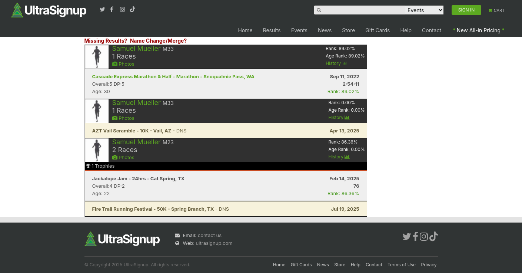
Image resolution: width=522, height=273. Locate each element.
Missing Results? (105, 40)
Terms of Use (402, 264)
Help (406, 30)
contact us (210, 235)
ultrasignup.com (214, 243)
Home (245, 30)
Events (299, 30)
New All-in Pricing (479, 30)
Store (348, 30)
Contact (431, 30)
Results (272, 30)
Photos (123, 64)
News (325, 30)
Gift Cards (377, 30)
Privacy (429, 264)
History (336, 63)
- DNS (139, 131)
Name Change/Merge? (158, 40)
